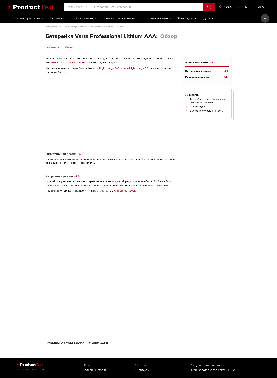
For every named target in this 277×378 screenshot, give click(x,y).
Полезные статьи (94, 370)
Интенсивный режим (198, 71)
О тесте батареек (125, 190)
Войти (260, 7)
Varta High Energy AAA (106, 68)
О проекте (144, 365)
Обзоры (87, 365)
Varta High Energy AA (135, 68)
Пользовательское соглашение (213, 370)
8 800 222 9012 (233, 7)
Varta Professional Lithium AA (67, 62)
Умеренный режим (197, 77)
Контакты (143, 370)
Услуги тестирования (206, 365)
